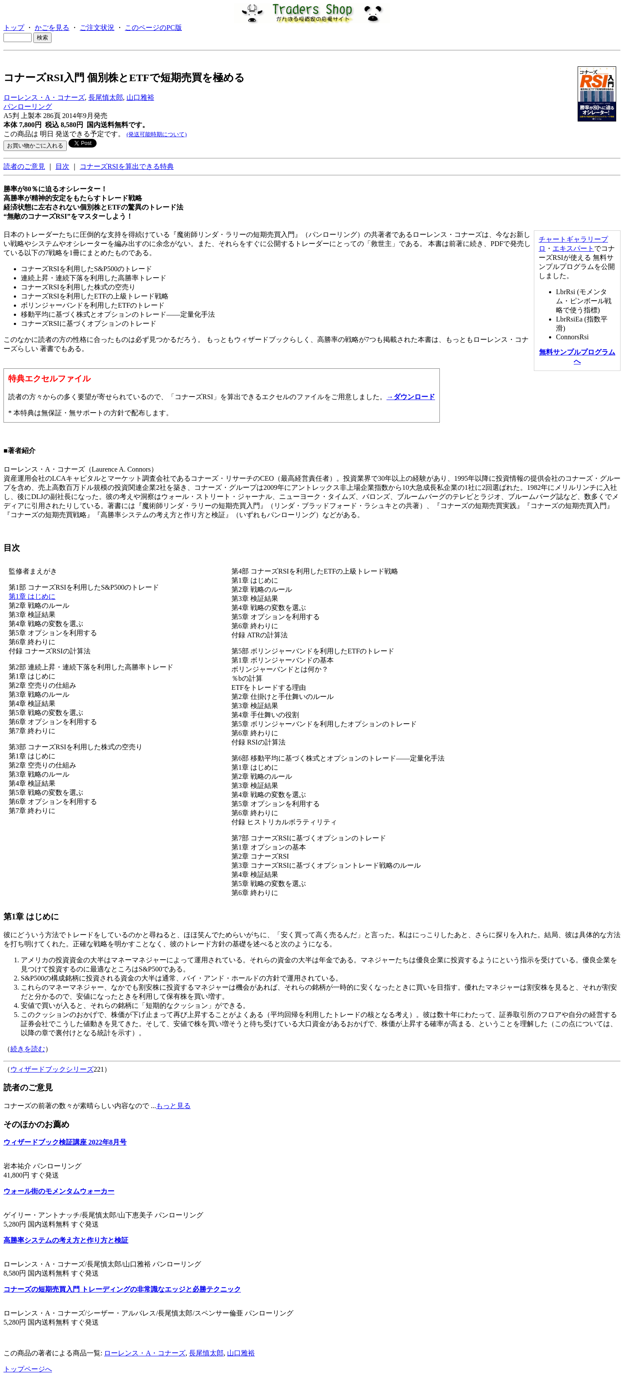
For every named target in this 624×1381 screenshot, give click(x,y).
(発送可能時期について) (157, 134)
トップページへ (27, 1369)
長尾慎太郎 (105, 97)
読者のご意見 (24, 166)
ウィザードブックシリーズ (52, 1069)
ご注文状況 (97, 27)
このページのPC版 (153, 27)
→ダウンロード (411, 396)
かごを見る (52, 27)
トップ (13, 27)
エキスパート (573, 248)
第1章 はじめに (32, 596)
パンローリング (27, 106)
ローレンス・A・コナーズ (44, 97)
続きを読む (27, 1049)
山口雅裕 (140, 97)
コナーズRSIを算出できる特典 (127, 166)
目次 (62, 166)
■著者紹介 (19, 450)
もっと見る (173, 1105)
